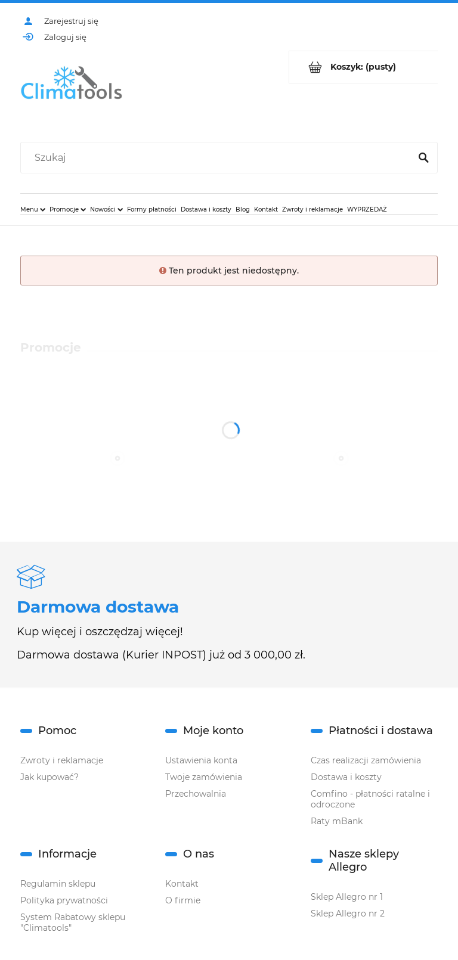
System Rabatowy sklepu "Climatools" (72, 922)
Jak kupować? (49, 777)
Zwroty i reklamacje (61, 760)
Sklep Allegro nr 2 (348, 913)
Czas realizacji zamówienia (366, 760)
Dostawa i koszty (346, 777)
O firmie (182, 900)
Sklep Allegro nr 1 (347, 896)
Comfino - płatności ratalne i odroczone (370, 799)
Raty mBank (337, 821)
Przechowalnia (195, 793)
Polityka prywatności (64, 900)
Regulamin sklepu (57, 883)
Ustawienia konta (201, 760)
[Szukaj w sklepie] (218, 158)
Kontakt (182, 883)
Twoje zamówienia (203, 777)
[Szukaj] (423, 158)
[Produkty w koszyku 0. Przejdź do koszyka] (363, 67)
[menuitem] (32, 209)
